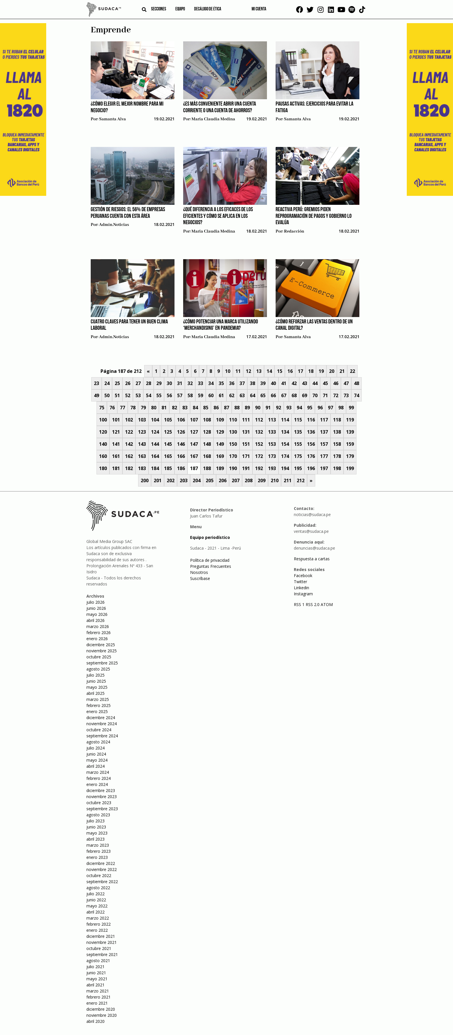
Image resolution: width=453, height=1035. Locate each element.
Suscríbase (200, 578)
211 (288, 480)
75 (101, 407)
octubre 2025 (98, 657)
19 (321, 371)
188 (207, 468)
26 (127, 383)
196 (311, 468)
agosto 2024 (98, 742)
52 (127, 395)
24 (106, 383)
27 (138, 383)
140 (103, 444)
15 (279, 371)
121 (116, 432)
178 (337, 456)
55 (158, 395)
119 (350, 420)
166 (181, 456)
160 (103, 456)
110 (233, 420)
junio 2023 (96, 827)
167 (194, 456)
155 (298, 444)
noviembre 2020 (101, 1015)
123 (142, 432)
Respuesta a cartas (312, 558)
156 (311, 444)
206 (222, 480)
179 (350, 456)
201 (157, 480)
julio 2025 (95, 675)
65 (263, 395)
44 (315, 383)
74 (356, 395)
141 (116, 444)
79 (143, 407)
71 (325, 395)
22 (352, 371)
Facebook (303, 575)
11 (238, 371)
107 (194, 420)
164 (155, 456)
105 (168, 420)
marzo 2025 (97, 699)
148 (207, 444)
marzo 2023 (97, 845)
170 (233, 456)
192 (259, 468)
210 (275, 480)
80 (153, 407)
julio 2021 (95, 966)
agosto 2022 (98, 887)
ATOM (327, 604)
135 (298, 432)
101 (116, 420)
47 (346, 383)
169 (220, 456)
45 (325, 383)
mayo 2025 (96, 687)
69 (304, 395)
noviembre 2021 (101, 942)
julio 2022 (95, 893)
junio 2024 (96, 754)
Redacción (294, 231)
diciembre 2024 (100, 717)
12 (248, 371)
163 (142, 456)
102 (129, 420)
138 (337, 432)
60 (210, 395)
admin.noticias (114, 224)
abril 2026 (95, 620)
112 (259, 420)
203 (183, 480)
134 (285, 432)
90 (257, 407)
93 (289, 407)
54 (148, 395)
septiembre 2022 (102, 881)
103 (142, 420)
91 (268, 407)
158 (337, 444)
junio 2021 (96, 972)
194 (285, 468)
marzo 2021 (97, 991)
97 (330, 407)
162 (129, 456)
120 (103, 432)
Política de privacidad (209, 560)
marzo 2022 (97, 918)
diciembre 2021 (100, 936)
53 (138, 395)
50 (106, 395)
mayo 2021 (96, 978)
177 (324, 456)
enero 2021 (97, 1003)
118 (337, 420)
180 (103, 468)
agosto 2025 (98, 669)
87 (226, 407)
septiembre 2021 (102, 954)
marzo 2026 (97, 626)
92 (278, 407)
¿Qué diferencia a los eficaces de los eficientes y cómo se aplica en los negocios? (218, 216)
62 (231, 395)
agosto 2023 (98, 814)
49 (96, 395)
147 (194, 444)
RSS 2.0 (313, 604)
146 (181, 444)
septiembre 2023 (102, 808)
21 (342, 371)
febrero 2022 (98, 924)
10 (227, 371)
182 (129, 468)
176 (311, 456)
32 (190, 383)
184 (155, 468)
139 (350, 432)
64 (252, 395)
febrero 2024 (98, 778)
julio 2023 (95, 821)
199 (350, 468)
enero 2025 (97, 711)
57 (179, 395)
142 (129, 444)
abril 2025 (95, 693)
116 (311, 420)
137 (324, 432)
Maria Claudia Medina (213, 119)
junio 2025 (96, 681)
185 (168, 468)
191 (246, 468)
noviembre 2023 (101, 796)
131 (246, 432)
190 (233, 468)
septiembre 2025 (102, 663)
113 (272, 420)
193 (272, 468)
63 (242, 395)
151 (246, 444)
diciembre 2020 (100, 1009)
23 (96, 383)
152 (259, 444)
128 (207, 432)
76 (112, 407)
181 (116, 468)
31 (179, 383)
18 (310, 371)
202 (170, 480)
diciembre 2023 (100, 790)
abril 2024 (95, 766)
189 (220, 468)
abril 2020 (95, 1021)
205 (209, 480)
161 (116, 456)
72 (335, 395)
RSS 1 (300, 604)
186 (181, 468)
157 (324, 444)
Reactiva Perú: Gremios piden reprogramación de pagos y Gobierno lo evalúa (314, 216)
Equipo (180, 9)
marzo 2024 (97, 772)
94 (299, 407)
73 (346, 395)
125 (168, 432)
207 (236, 480)
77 (122, 407)
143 (142, 444)
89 (247, 407)
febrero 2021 (98, 997)
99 (351, 407)
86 (216, 407)
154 (285, 444)
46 (335, 383)
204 (196, 480)
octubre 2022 (98, 875)
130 (233, 432)
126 (181, 432)
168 (207, 456)
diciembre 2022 (100, 863)
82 (174, 407)
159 (350, 444)
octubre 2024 (98, 729)
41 (283, 383)
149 (220, 444)
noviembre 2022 (101, 869)
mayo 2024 (96, 760)
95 (309, 407)
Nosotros (199, 572)
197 (324, 468)
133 (272, 432)
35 (221, 383)
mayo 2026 (96, 614)
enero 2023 (97, 857)
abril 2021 (95, 985)
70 (315, 395)
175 (298, 456)
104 (155, 420)
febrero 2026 (98, 632)
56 (169, 395)
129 (220, 432)
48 (356, 383)
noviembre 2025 (101, 650)
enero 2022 (97, 930)
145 (168, 444)
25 (117, 383)
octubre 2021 (98, 948)
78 (132, 407)
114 (285, 420)
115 (298, 420)
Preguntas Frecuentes (210, 566)
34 (210, 383)
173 (272, 456)
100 (103, 420)
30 (169, 383)
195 (298, 468)
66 (273, 395)
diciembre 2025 (100, 644)
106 (181, 420)
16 (290, 371)
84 (195, 407)
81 (164, 407)
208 (249, 480)
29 (158, 383)
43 (304, 383)
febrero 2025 (98, 705)
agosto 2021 (98, 960)
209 (262, 480)
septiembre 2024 (102, 736)
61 (221, 395)
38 (252, 383)
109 (220, 420)
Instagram (303, 593)
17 (300, 371)
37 (242, 383)
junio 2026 (96, 608)
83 (184, 407)
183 (142, 468)
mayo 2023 (96, 833)
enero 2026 (97, 638)
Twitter (300, 581)
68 (294, 395)
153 (272, 444)
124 (155, 432)
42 (294, 383)
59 (200, 395)
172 (259, 456)
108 (207, 420)
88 (237, 407)
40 (273, 383)
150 (233, 444)
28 (148, 383)
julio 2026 (95, 602)
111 (246, 420)
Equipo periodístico (210, 537)
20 (331, 371)
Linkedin (301, 587)
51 (117, 395)
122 (129, 432)
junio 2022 (96, 900)
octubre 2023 (98, 802)
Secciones (158, 9)
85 (205, 407)
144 (155, 444)
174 (285, 456)
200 (144, 480)
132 (259, 432)
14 (269, 371)
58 (190, 395)
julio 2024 (95, 748)
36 (231, 383)
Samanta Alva (112, 119)
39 (263, 383)
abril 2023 (95, 839)
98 (341, 407)
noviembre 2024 (101, 723)
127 (194, 432)
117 (324, 420)
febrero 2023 (98, 851)
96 (320, 407)
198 (337, 468)
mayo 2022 (96, 906)
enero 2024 (97, 784)
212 (301, 480)
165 (168, 456)
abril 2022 (95, 912)
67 (283, 395)
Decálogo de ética (207, 9)
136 (311, 432)
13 (258, 371)
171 (246, 456)
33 (200, 383)
